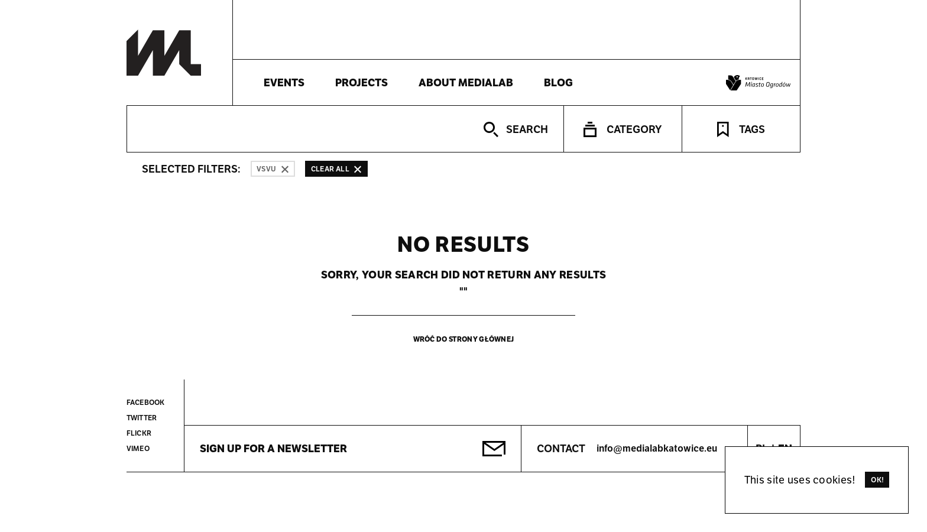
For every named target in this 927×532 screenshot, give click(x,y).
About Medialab (466, 82)
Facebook (145, 402)
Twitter (142, 417)
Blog (558, 82)
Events (284, 82)
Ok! (877, 479)
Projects (361, 82)
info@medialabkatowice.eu (657, 448)
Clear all (336, 168)
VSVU (273, 168)
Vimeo (138, 448)
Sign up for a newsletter (273, 448)
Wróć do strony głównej (463, 339)
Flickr (139, 433)
